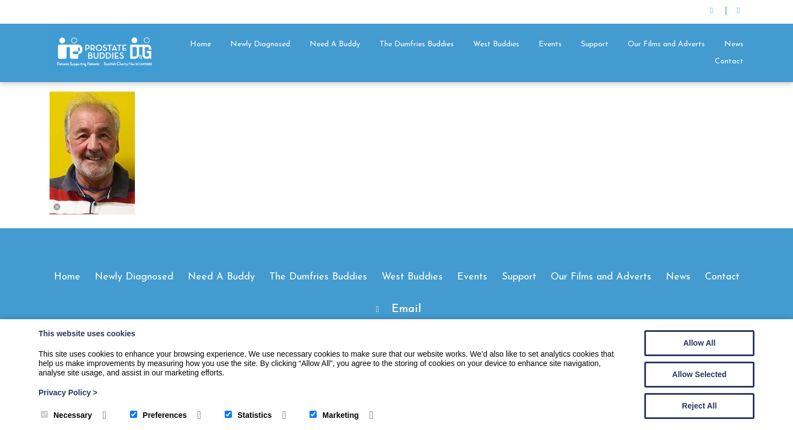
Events (550, 44)
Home (200, 44)
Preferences (158, 415)
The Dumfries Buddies (416, 44)
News (733, 44)
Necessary (66, 415)
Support (595, 44)
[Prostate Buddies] (105, 70)
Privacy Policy (68, 392)
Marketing (334, 415)
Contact (729, 61)
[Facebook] (738, 12)
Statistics (248, 415)
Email (406, 309)
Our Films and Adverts (666, 44)
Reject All (699, 405)
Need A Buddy (334, 44)
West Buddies (496, 44)
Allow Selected (699, 374)
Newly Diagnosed (260, 44)
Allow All (699, 342)
